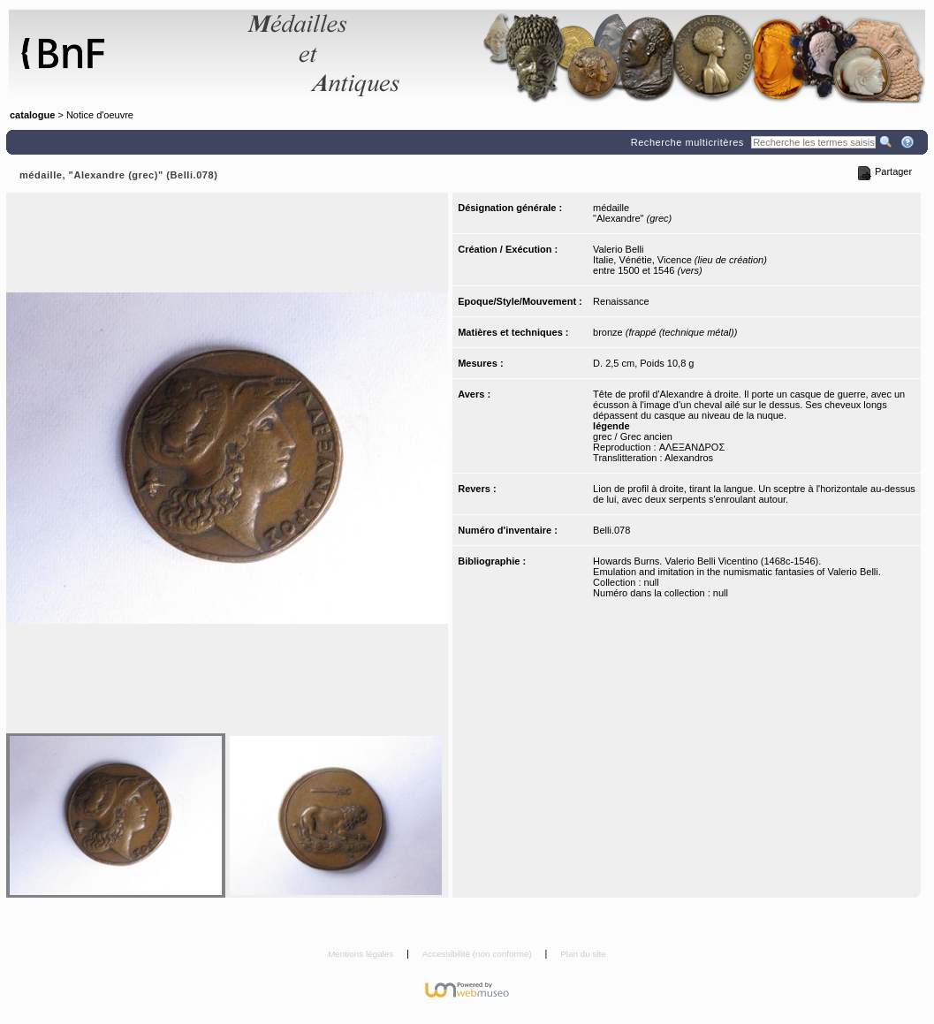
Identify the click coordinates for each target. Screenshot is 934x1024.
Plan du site (583, 954)
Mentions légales (362, 954)
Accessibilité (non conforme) (478, 954)
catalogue (32, 115)
